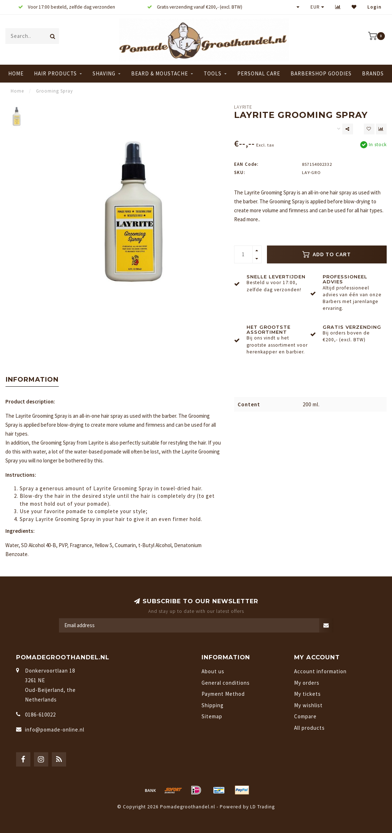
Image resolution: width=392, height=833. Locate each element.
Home (16, 73)
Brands (373, 73)
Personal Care (258, 73)
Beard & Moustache (159, 73)
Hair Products (55, 73)
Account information (320, 671)
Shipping (213, 705)
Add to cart (326, 254)
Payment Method (223, 693)
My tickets (307, 693)
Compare (305, 716)
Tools (213, 73)
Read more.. (247, 219)
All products (309, 727)
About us (213, 671)
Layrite (243, 107)
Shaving (104, 73)
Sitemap (212, 716)
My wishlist (308, 705)
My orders (306, 682)
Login (374, 7)
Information (32, 379)
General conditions (226, 682)
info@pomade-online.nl (54, 729)
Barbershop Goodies (321, 73)
